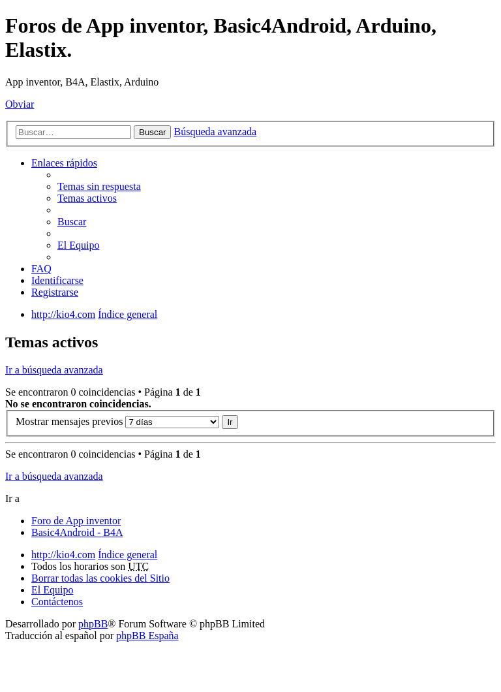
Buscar (152, 132)
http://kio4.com (63, 554)
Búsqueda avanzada (215, 131)
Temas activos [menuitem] (87, 198)
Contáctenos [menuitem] (57, 601)
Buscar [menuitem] (71, 221)
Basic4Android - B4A (77, 532)
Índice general (127, 554)
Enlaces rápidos (64, 162)
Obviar (19, 104)
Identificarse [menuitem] (57, 280)
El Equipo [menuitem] (78, 245)
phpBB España (147, 635)
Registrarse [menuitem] (54, 292)
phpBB (93, 623)
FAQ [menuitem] (41, 268)
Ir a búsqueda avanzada (54, 369)
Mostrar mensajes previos (117, 421)
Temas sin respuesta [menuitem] (99, 186)
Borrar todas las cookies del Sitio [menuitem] (100, 578)
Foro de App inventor (76, 520)
